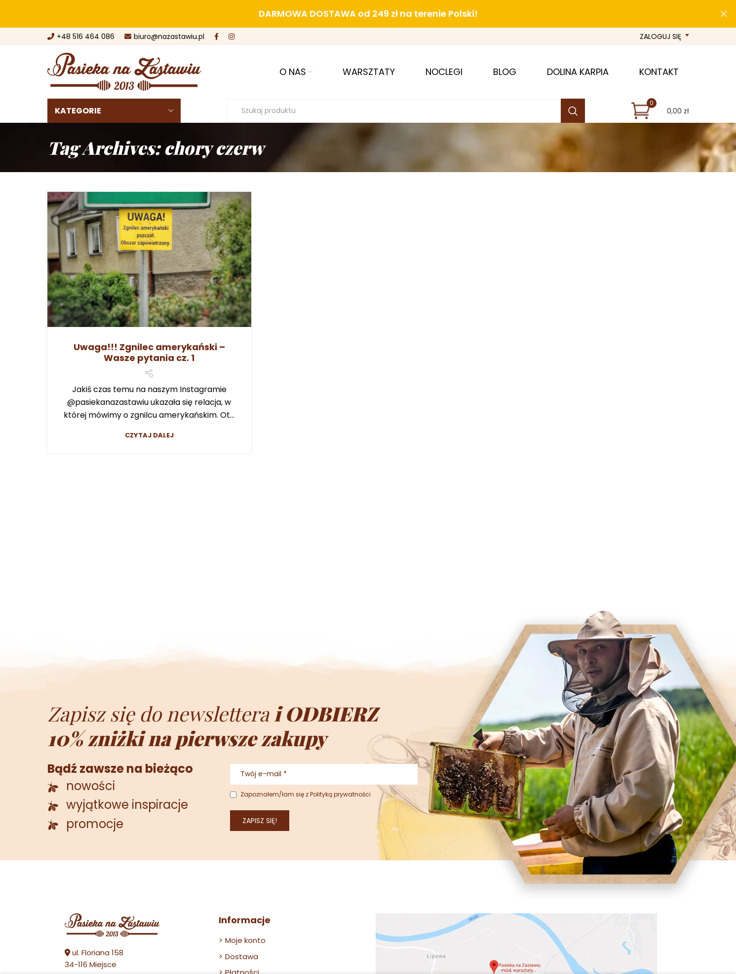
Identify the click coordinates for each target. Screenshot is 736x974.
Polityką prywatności (340, 794)
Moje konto (245, 940)
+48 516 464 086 (81, 37)
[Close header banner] (723, 14)
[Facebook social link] (216, 36)
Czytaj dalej (149, 435)
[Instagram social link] (231, 36)
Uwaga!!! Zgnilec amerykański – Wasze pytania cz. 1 (149, 352)
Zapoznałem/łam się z (300, 794)
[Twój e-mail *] (324, 774)
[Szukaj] (406, 111)
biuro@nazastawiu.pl (164, 37)
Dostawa (241, 956)
